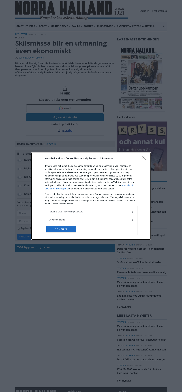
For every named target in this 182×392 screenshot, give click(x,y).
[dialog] (91, 196)
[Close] (145, 159)
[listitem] (91, 211)
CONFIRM (61, 229)
